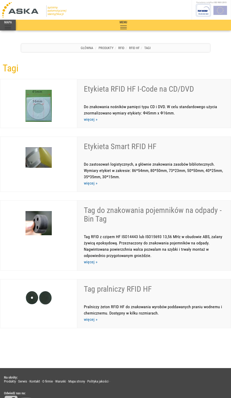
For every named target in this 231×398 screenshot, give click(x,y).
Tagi (147, 48)
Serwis (22, 346)
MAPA (7, 25)
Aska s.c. (38, 389)
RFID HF (134, 48)
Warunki (60, 346)
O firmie (47, 346)
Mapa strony (76, 346)
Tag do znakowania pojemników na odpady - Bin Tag (153, 197)
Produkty (106, 48)
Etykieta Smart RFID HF (120, 137)
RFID (121, 48)
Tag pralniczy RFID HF (118, 262)
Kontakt (34, 346)
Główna (87, 48)
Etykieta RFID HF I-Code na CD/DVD (139, 89)
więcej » (90, 119)
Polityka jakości (98, 346)
